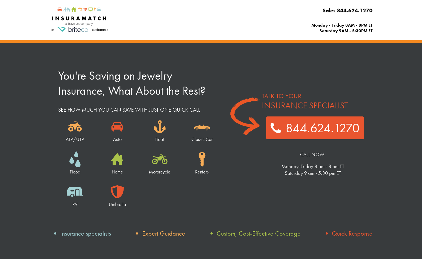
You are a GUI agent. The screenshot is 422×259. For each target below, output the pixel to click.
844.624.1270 (315, 128)
